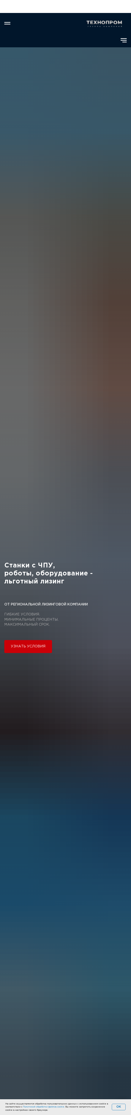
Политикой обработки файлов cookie (43, 1107)
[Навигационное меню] (7, 23)
